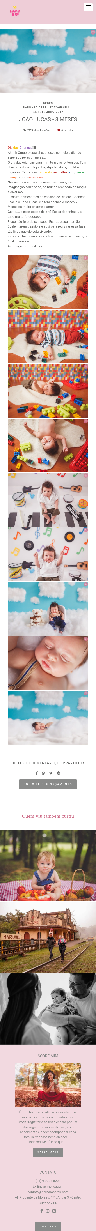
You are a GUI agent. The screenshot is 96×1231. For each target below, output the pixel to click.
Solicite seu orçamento (48, 784)
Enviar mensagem (50, 1186)
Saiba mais (48, 1152)
